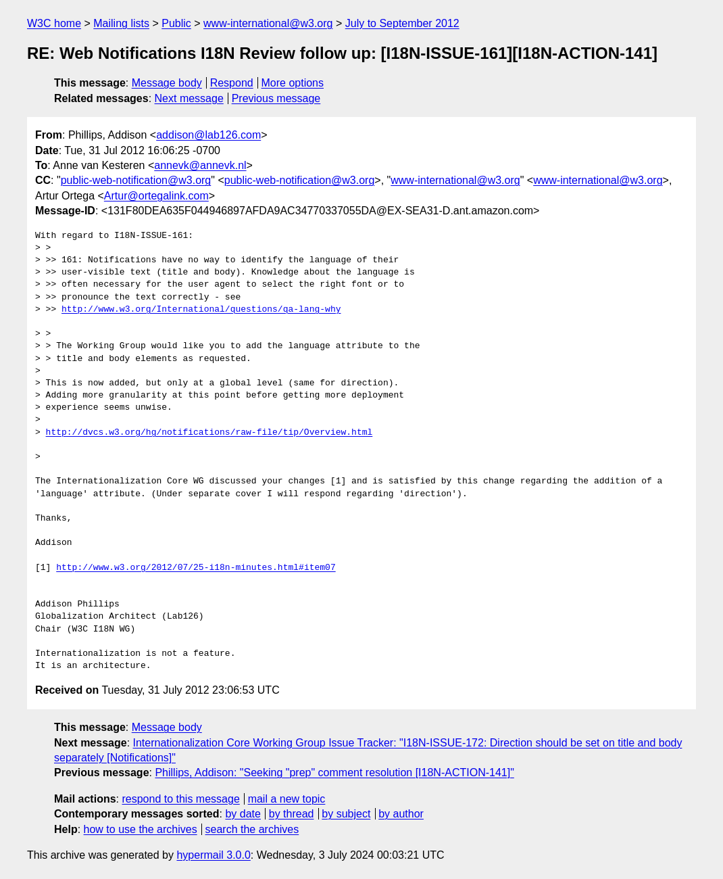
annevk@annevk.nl (200, 165)
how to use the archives (140, 829)
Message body (167, 83)
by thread (291, 813)
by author (401, 813)
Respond (231, 83)
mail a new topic (287, 799)
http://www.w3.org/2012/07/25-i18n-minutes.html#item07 (195, 568)
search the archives (252, 829)
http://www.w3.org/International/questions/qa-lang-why (201, 310)
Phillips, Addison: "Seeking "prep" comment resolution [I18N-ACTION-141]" (334, 772)
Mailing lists (121, 23)
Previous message (276, 98)
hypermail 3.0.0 (213, 855)
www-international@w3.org (267, 23)
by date (242, 813)
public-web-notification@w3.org (136, 180)
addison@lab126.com (208, 135)
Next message (189, 98)
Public (176, 23)
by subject (346, 813)
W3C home (54, 23)
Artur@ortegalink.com (156, 195)
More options (292, 83)
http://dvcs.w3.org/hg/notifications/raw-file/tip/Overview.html (209, 433)
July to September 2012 (402, 23)
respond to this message (180, 799)
